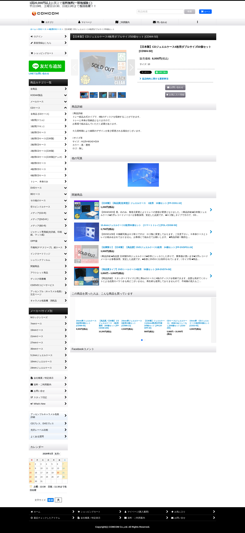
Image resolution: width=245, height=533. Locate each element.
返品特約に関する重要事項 (154, 78)
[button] (197, 22)
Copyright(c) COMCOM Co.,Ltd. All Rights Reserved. (122, 527)
